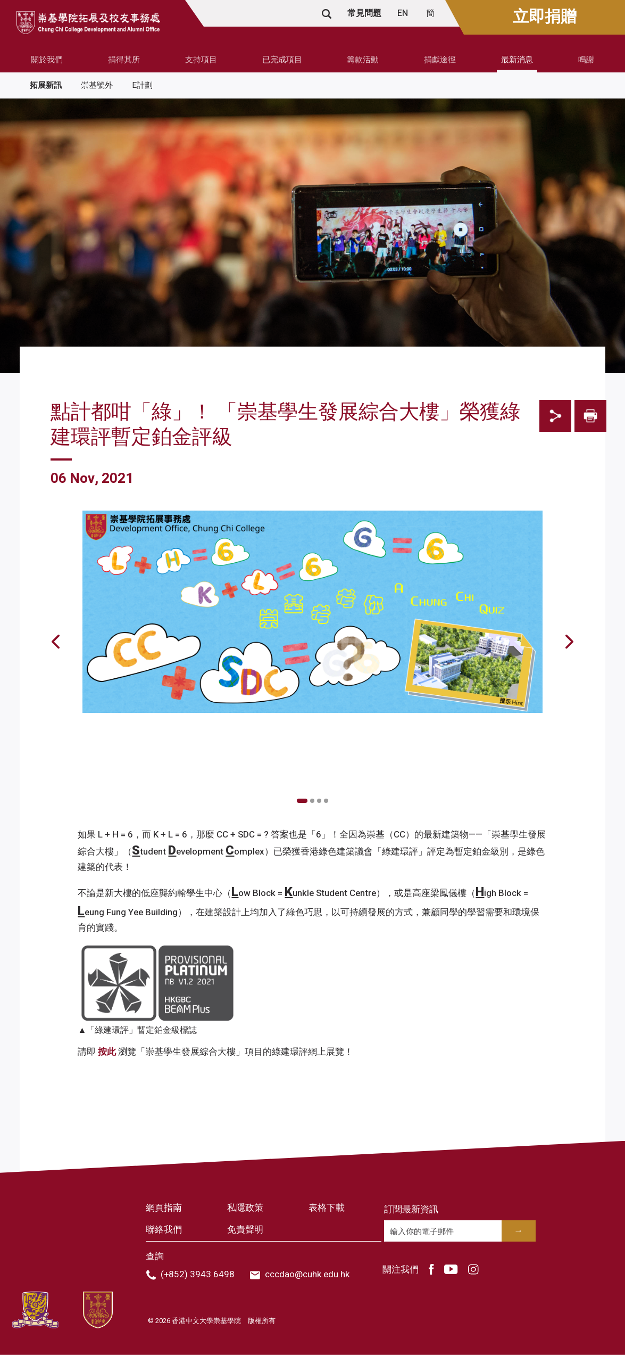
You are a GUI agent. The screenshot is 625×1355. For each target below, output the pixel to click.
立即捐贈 (545, 17)
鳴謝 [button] (586, 59)
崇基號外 (97, 85)
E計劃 (142, 85)
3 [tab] (319, 801)
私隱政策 (245, 1207)
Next (550, 783)
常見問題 (364, 13)
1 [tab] (302, 801)
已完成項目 (282, 59)
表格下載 (327, 1207)
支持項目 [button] (201, 59)
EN (403, 13)
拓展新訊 (46, 85)
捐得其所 (124, 59)
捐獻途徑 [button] (440, 59)
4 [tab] (326, 801)
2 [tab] (312, 801)
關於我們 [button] (47, 59)
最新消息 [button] (517, 59)
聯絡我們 (164, 1229)
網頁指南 (164, 1207)
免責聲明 (245, 1229)
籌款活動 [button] (363, 59)
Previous (74, 783)
